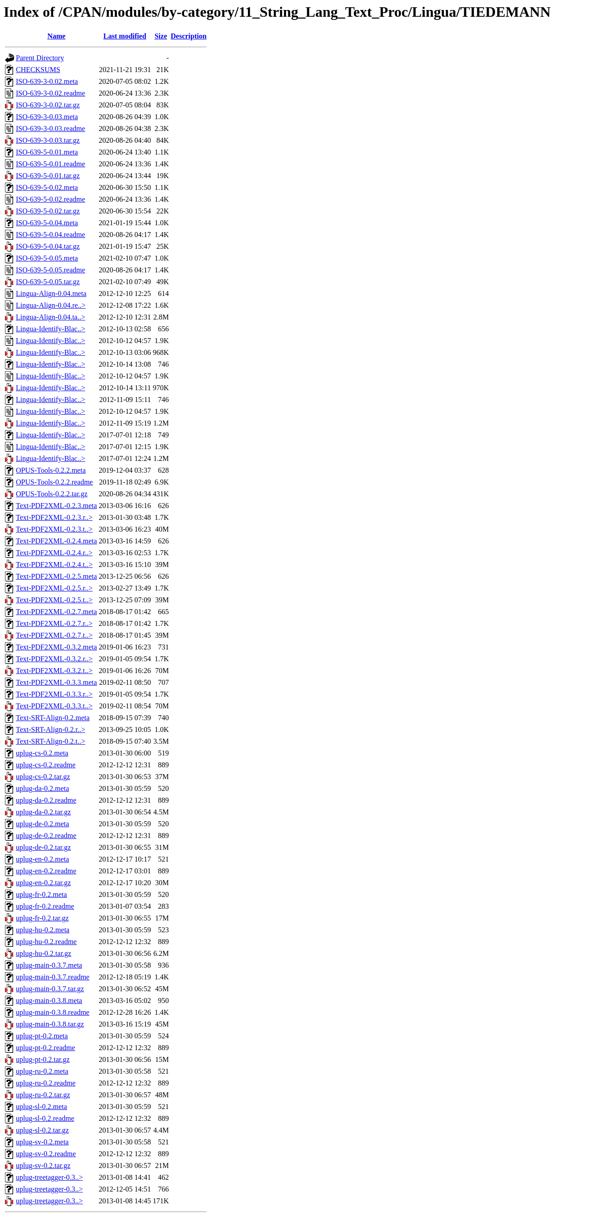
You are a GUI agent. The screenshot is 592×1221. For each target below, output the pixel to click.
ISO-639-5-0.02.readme (50, 199)
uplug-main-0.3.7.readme (52, 977)
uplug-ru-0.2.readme (46, 1083)
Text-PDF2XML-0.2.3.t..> (54, 529)
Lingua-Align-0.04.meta (51, 293)
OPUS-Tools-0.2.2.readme (54, 482)
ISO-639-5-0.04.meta (47, 223)
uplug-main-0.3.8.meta (49, 1000)
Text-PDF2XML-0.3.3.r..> (54, 694)
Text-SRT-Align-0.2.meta (53, 718)
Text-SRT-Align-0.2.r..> (50, 729)
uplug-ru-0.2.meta (42, 1071)
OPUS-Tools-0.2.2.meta (51, 470)
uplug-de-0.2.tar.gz (43, 847)
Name (56, 36)
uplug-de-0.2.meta (42, 824)
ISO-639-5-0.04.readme (50, 234)
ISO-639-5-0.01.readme (50, 164)
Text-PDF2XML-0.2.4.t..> (54, 564)
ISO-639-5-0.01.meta (47, 152)
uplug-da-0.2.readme (46, 800)
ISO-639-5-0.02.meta (47, 187)
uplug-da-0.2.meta (42, 788)
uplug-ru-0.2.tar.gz (43, 1095)
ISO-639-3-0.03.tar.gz (48, 140)
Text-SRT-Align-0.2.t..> (50, 741)
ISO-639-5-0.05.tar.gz (48, 282)
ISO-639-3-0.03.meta (47, 117)
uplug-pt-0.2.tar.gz (43, 1059)
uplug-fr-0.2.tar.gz (42, 918)
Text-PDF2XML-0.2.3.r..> (54, 517)
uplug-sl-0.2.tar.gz (42, 1130)
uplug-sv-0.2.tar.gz (43, 1165)
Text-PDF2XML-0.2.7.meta (56, 611)
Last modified (124, 36)
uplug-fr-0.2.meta (41, 894)
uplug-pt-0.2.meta (42, 1036)
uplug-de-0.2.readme (46, 835)
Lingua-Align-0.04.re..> (51, 305)
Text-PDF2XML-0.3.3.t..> (54, 706)
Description (189, 36)
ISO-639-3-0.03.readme (50, 128)
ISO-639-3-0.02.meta (47, 81)
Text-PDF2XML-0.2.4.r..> (54, 553)
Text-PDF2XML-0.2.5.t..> (54, 600)
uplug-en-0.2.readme (46, 871)
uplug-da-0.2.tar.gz (43, 812)
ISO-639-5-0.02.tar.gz (48, 211)
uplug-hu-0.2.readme (46, 941)
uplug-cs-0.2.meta (42, 753)
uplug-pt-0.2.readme (45, 1047)
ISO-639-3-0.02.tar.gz (48, 105)
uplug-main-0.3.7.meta (49, 965)
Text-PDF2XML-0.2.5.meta (56, 576)
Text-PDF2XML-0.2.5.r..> (54, 588)
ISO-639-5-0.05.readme (50, 270)
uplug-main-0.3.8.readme (52, 1012)
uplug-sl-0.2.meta (41, 1106)
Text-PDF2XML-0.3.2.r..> (54, 659)
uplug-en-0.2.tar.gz (43, 883)
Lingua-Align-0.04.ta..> (50, 317)
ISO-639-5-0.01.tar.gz (48, 175)
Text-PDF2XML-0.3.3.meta (56, 682)
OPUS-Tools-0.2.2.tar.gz (51, 494)
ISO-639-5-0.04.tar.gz (48, 246)
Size (161, 36)
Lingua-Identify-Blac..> (50, 329)
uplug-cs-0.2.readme (46, 765)
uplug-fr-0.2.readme (45, 906)
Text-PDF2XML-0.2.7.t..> (54, 635)
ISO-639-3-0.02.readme (50, 93)
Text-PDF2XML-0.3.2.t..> (54, 670)
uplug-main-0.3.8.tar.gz (50, 1024)
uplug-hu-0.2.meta (42, 930)
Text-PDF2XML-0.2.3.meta (56, 505)
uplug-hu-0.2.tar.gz (43, 953)
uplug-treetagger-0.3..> (49, 1177)
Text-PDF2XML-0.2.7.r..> (54, 623)
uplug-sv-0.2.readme (46, 1154)
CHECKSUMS (38, 69)
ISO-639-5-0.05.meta (47, 258)
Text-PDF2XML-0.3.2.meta (56, 647)
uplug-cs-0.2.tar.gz (43, 776)
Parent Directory (40, 58)
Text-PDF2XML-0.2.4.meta (56, 541)
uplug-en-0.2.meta (42, 859)
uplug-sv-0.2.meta (42, 1142)
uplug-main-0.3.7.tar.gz (50, 989)
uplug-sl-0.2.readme (45, 1118)
